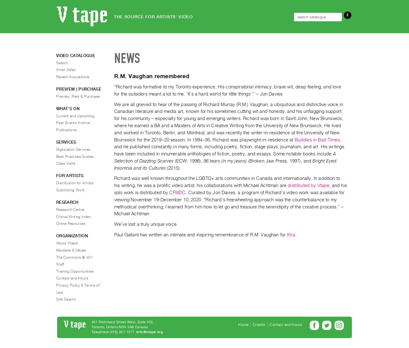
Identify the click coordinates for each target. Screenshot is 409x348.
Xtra (291, 234)
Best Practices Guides (75, 156)
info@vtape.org (149, 332)
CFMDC (177, 192)
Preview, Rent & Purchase (78, 96)
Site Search (66, 299)
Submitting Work (70, 190)
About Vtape (67, 243)
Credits (259, 325)
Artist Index (66, 70)
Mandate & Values (71, 250)
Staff (60, 264)
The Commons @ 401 (74, 257)
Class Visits (65, 163)
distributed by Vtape (308, 185)
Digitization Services (73, 149)
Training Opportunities (75, 271)
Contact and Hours (72, 278)
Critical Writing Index (73, 217)
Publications (66, 130)
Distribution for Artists (75, 183)
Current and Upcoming (75, 116)
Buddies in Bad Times (317, 139)
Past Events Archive (73, 123)
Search (62, 63)
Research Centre (70, 209)
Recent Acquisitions (73, 77)
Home (243, 325)
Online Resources (71, 223)
